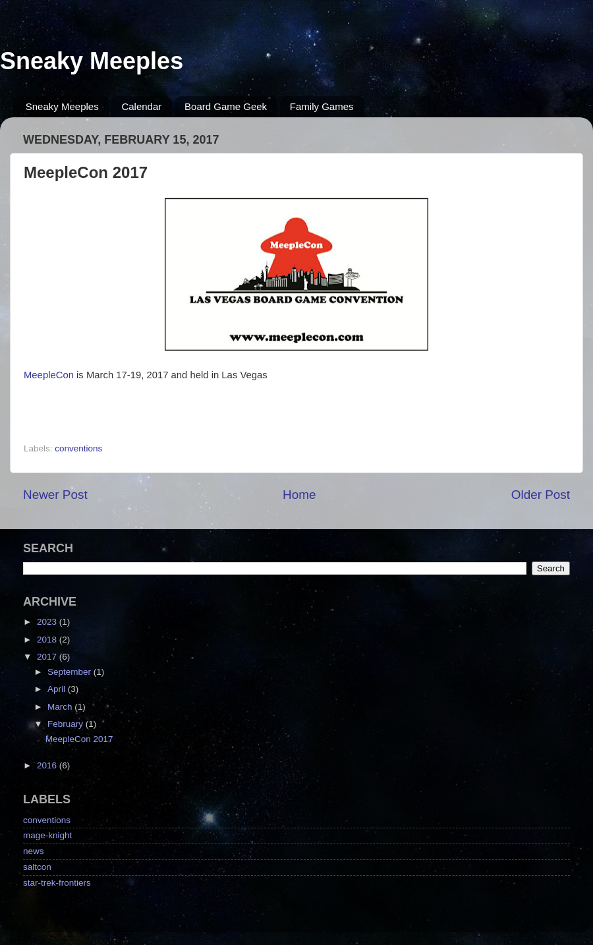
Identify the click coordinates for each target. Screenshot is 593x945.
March (60, 707)
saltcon (37, 867)
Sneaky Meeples (91, 60)
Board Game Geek (225, 106)
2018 (48, 639)
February (66, 724)
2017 (48, 657)
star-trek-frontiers (57, 883)
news (33, 851)
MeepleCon (49, 375)
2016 (48, 765)
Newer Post (55, 494)
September (70, 672)
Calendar (141, 106)
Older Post (540, 494)
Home (299, 494)
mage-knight (47, 835)
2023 (48, 622)
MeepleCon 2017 (79, 739)
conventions (78, 448)
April (57, 689)
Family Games (322, 106)
